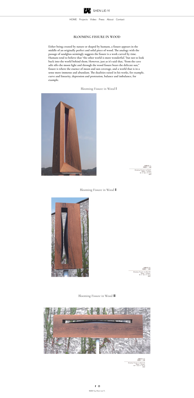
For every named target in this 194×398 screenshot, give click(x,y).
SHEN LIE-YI (101, 10)
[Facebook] (95, 386)
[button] (96, 134)
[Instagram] (99, 386)
